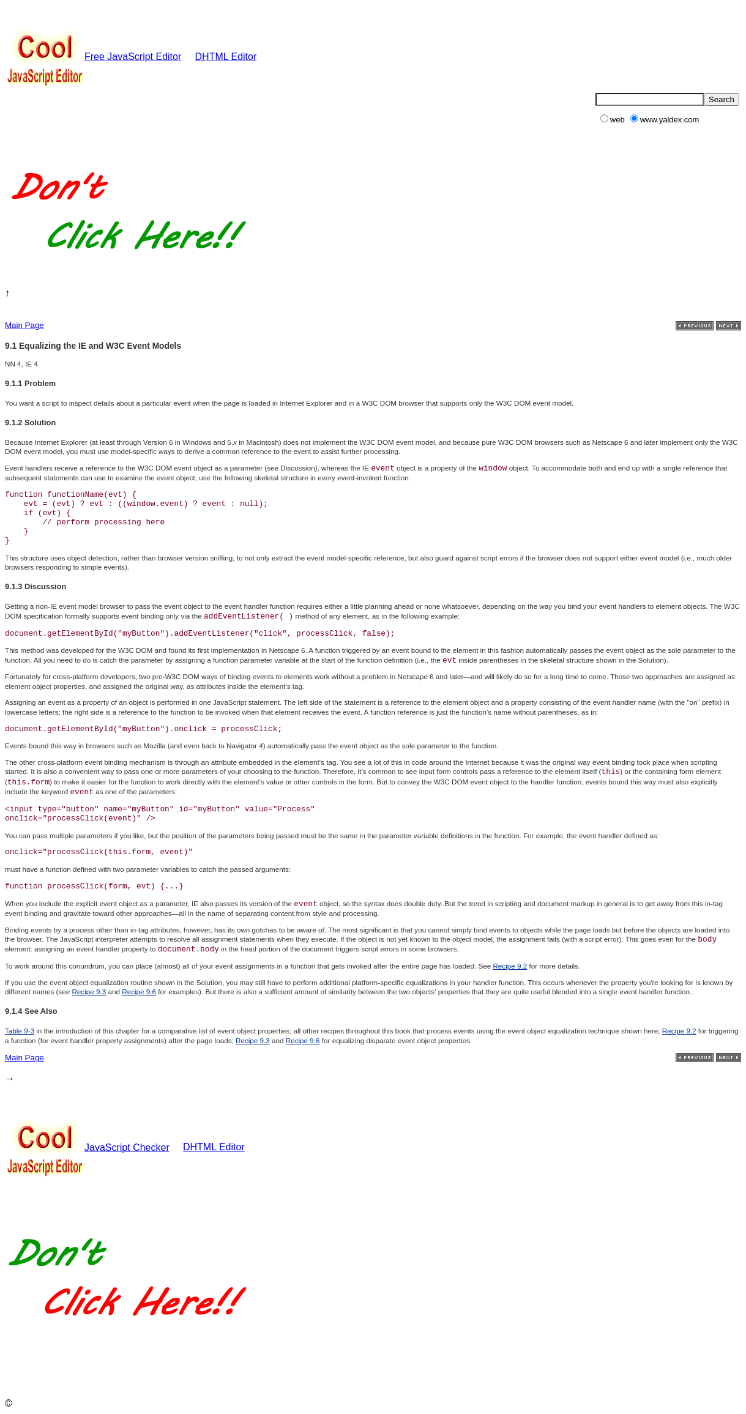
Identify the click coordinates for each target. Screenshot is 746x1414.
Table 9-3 (19, 1031)
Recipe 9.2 (510, 966)
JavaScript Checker (87, 1147)
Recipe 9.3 (89, 991)
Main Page (24, 325)
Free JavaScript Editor (93, 56)
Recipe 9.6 (139, 991)
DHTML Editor (226, 56)
